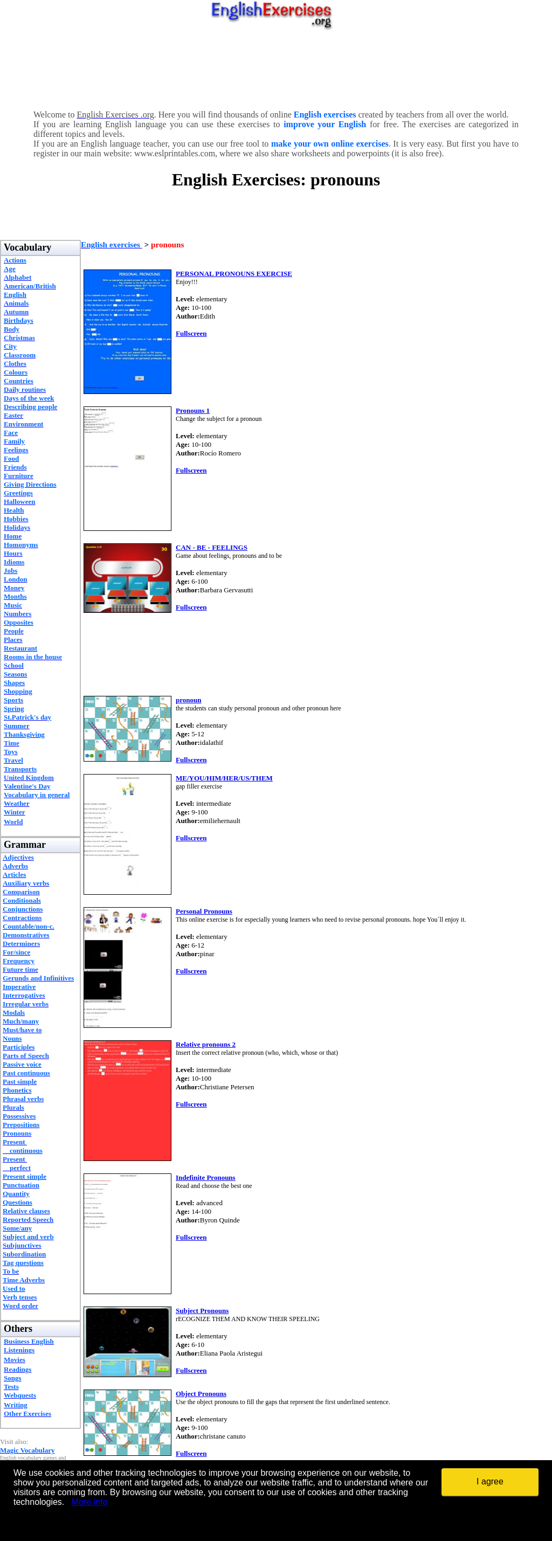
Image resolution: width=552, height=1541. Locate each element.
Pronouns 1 (193, 410)
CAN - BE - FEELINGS (211, 547)
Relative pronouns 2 (206, 1044)
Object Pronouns (201, 1394)
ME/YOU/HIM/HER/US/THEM (224, 778)
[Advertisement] (276, 67)
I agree (490, 1481)
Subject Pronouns (202, 1311)
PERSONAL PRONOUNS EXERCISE (234, 273)
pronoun (188, 700)
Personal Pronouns (204, 911)
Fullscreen (191, 333)
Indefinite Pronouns (206, 1177)
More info (90, 1502)
